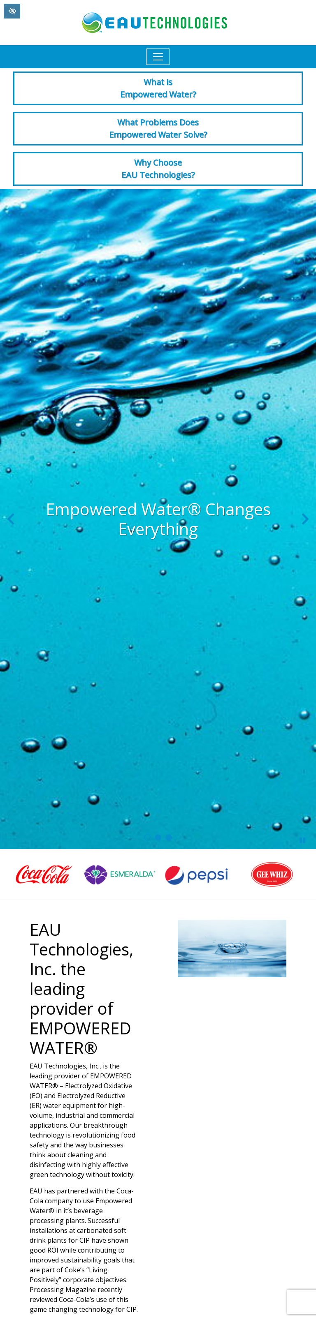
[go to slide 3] (168, 837)
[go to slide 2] (158, 837)
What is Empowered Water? (158, 88)
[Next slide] (305, 519)
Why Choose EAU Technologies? (158, 168)
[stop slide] (302, 840)
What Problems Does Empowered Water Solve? (158, 128)
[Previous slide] (11, 519)
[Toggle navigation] (158, 56)
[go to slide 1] (147, 837)
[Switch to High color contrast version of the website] (12, 11)
